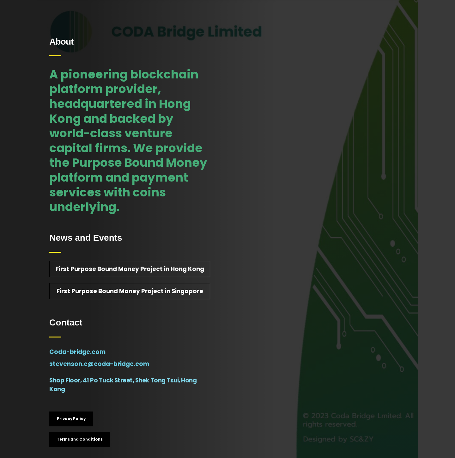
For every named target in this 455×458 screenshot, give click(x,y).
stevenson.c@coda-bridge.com (99, 364)
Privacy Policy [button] (71, 418)
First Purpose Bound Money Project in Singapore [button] (130, 291)
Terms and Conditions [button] (80, 439)
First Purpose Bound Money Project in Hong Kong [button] (130, 269)
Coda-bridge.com (77, 352)
